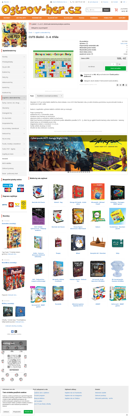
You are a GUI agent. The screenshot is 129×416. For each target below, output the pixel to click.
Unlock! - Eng (58, 202)
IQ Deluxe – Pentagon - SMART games (117, 203)
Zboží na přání (37, 401)
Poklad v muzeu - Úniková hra (78, 280)
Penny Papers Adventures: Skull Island (78, 227)
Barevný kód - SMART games (38, 306)
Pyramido (58, 304)
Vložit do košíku (116, 68)
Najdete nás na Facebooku (73, 393)
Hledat (106, 10)
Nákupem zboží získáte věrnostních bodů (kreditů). (101, 81)
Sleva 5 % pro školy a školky (42, 404)
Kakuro (98, 227)
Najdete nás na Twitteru (72, 398)
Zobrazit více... (12, 254)
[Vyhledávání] (94, 10)
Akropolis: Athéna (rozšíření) (58, 280)
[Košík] (120, 10)
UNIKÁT (98, 304)
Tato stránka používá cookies (14, 392)
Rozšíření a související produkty (47, 96)
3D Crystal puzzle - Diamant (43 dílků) (118, 280)
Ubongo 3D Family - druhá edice (78, 203)
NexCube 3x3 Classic (38, 202)
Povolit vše (28, 412)
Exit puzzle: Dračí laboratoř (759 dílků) (97, 280)
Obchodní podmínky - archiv (104, 398)
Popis (32, 96)
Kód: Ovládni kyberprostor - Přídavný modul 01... (38, 228)
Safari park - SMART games (117, 305)
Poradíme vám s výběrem (41, 393)
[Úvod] (42, 10)
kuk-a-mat (124, 43)
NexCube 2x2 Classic (58, 227)
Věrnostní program (39, 395)
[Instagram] (14, 361)
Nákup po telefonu (38, 398)
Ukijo (117, 253)
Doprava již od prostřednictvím (102, 75)
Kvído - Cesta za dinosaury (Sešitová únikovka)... (38, 255)
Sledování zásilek (100, 393)
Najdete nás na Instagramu (73, 395)
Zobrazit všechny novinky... (14, 326)
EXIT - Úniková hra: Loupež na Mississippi (38, 280)
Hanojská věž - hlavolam (98, 253)
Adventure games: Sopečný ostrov (78, 305)
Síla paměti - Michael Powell (98, 203)
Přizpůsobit (17, 412)
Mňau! (78, 253)
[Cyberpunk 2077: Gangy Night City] (78, 154)
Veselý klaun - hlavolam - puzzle (118, 227)
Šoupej (58, 253)
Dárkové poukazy (100, 395)
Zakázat (6, 412)
